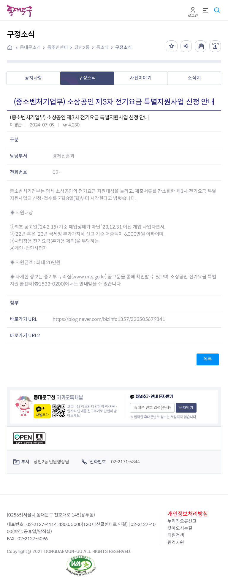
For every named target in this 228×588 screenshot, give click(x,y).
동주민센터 (57, 47)
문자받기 (186, 407)
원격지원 (175, 542)
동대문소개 (30, 47)
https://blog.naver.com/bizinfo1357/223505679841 (109, 319)
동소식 (102, 47)
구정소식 (123, 47)
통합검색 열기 (216, 10)
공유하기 (185, 46)
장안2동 (82, 47)
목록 (207, 359)
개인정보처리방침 (187, 514)
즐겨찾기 (170, 46)
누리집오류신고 (182, 521)
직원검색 (175, 535)
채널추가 (42, 415)
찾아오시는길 (179, 528)
